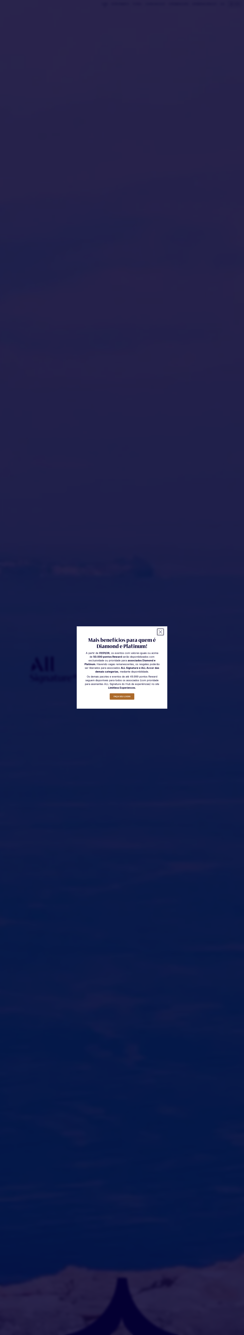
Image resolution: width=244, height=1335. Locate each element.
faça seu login (122, 696)
